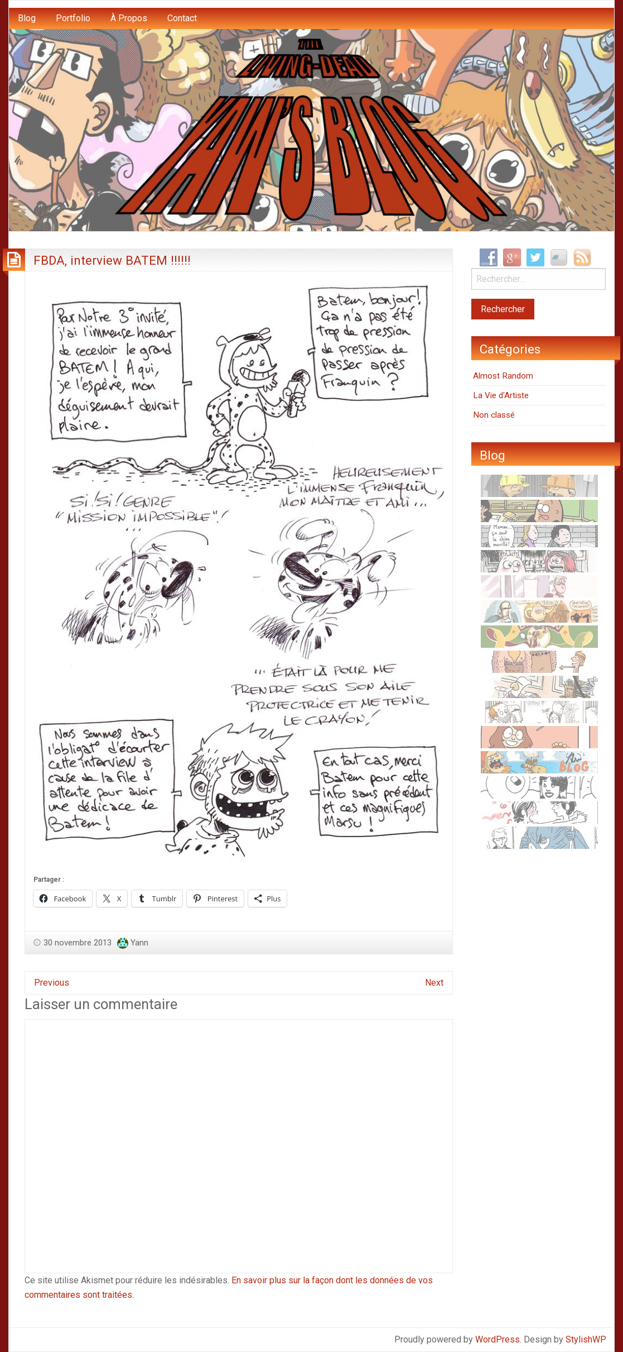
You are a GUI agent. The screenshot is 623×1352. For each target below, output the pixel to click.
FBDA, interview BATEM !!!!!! (112, 260)
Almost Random (503, 376)
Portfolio (73, 18)
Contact (182, 18)
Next (434, 982)
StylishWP (586, 1339)
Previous (51, 982)
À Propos (128, 18)
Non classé (494, 415)
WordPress (497, 1339)
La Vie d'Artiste (501, 395)
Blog (27, 18)
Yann (139, 943)
